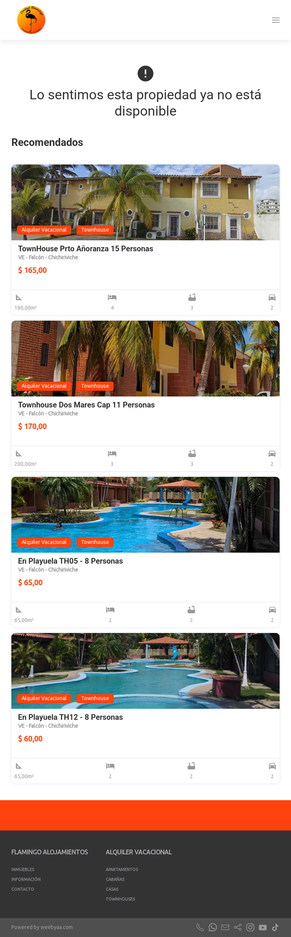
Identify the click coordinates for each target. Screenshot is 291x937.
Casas (112, 889)
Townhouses (120, 899)
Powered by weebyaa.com (42, 927)
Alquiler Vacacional (139, 852)
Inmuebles (22, 869)
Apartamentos (122, 869)
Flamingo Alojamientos (49, 852)
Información (26, 879)
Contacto (22, 889)
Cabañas (115, 879)
